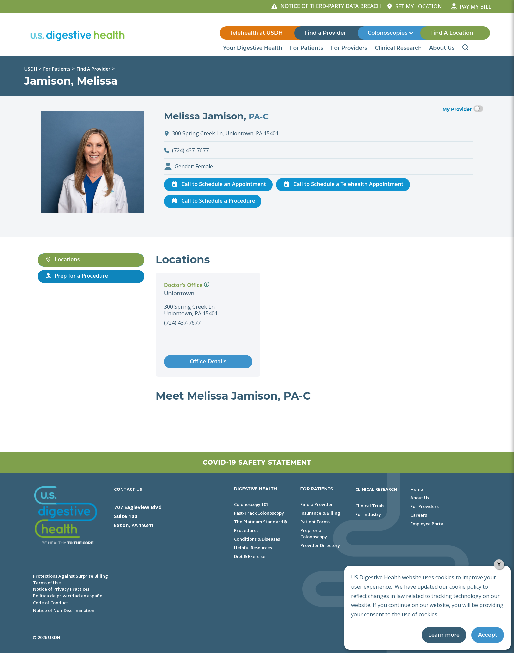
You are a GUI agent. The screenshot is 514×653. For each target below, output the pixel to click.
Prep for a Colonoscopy (313, 533)
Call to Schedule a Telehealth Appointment (343, 184)
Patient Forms (315, 522)
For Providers (349, 48)
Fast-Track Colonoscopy (259, 513)
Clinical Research (399, 48)
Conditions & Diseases (257, 539)
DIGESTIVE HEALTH (255, 488)
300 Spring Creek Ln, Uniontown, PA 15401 (225, 133)
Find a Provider (325, 33)
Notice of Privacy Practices (61, 589)
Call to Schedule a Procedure (213, 200)
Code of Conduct (50, 603)
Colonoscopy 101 (251, 504)
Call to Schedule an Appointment (218, 184)
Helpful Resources (253, 548)
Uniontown (179, 293)
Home (416, 489)
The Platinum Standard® (260, 522)
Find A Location (451, 33)
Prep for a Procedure (76, 275)
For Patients (307, 48)
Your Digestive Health (253, 48)
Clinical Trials (369, 506)
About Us (442, 48)
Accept (487, 635)
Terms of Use (47, 583)
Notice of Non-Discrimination (63, 610)
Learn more (444, 635)
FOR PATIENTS (316, 488)
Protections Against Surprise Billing (70, 576)
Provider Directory (320, 545)
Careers (418, 515)
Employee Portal (427, 524)
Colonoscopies (391, 33)
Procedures (246, 530)
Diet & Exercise (249, 556)
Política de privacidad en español (68, 596)
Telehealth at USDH (256, 33)
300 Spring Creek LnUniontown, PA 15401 (191, 310)
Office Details (208, 361)
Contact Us (128, 489)
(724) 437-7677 (190, 150)
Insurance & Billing (320, 513)
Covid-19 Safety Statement (257, 462)
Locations (62, 259)
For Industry (368, 514)
